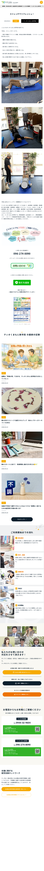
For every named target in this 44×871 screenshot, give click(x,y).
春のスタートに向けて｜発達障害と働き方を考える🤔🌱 (19, 464)
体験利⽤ (21, 572)
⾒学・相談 (21, 555)
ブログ (15, 21)
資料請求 (21, 538)
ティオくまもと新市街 (30, 21)
